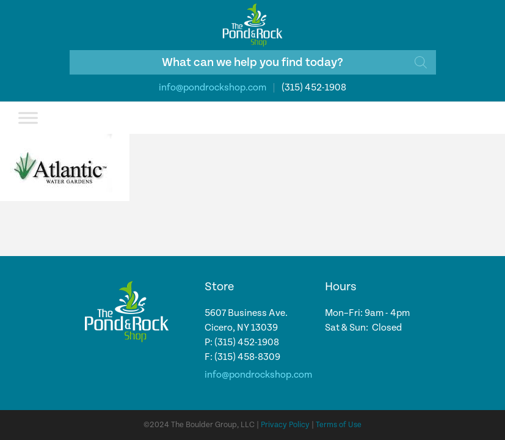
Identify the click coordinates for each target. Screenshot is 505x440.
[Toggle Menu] (28, 117)
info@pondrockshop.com (212, 88)
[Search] (420, 62)
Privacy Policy (285, 425)
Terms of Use (338, 425)
